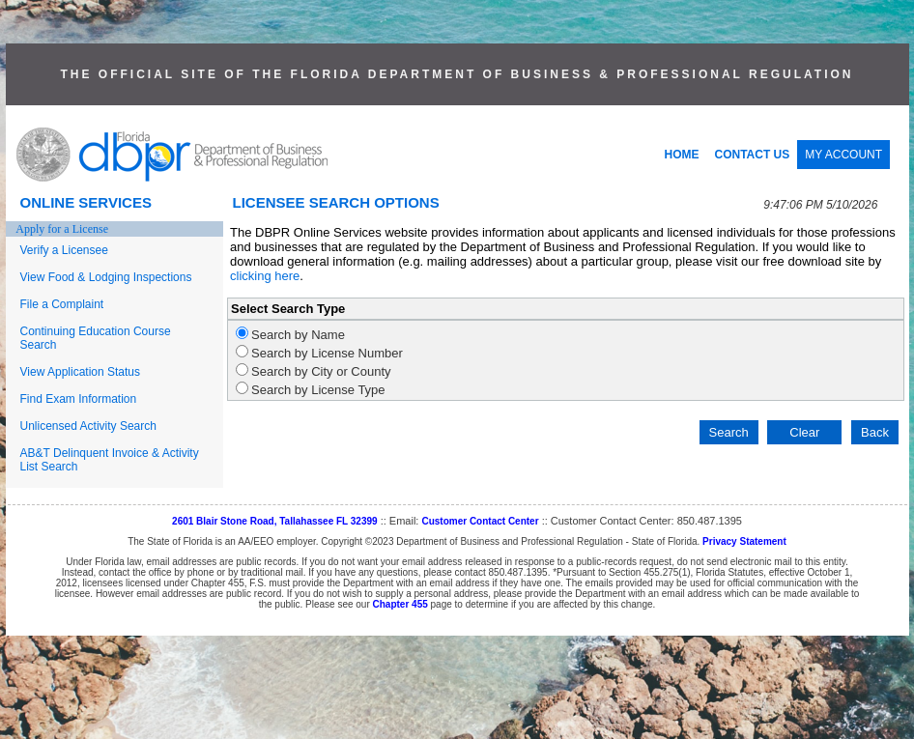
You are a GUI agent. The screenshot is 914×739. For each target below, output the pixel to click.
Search (729, 432)
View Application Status (80, 372)
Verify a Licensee (64, 250)
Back (875, 432)
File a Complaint (62, 304)
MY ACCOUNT (843, 154)
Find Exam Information (78, 399)
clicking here (265, 276)
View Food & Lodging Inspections (106, 277)
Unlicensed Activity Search (88, 426)
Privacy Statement (744, 541)
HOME (682, 154)
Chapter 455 (400, 604)
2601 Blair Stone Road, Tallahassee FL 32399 (275, 521)
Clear (804, 432)
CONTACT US (752, 154)
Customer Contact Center (479, 521)
